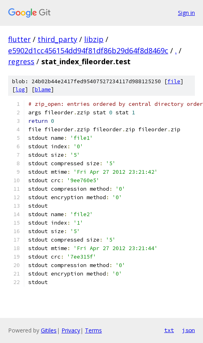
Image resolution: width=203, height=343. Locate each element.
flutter (19, 39)
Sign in (186, 13)
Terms (93, 330)
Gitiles (49, 330)
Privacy (70, 330)
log (20, 89)
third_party (57, 39)
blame (43, 89)
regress (21, 61)
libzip (94, 39)
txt (169, 330)
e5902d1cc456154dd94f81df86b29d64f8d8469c (88, 50)
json (188, 330)
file (173, 81)
